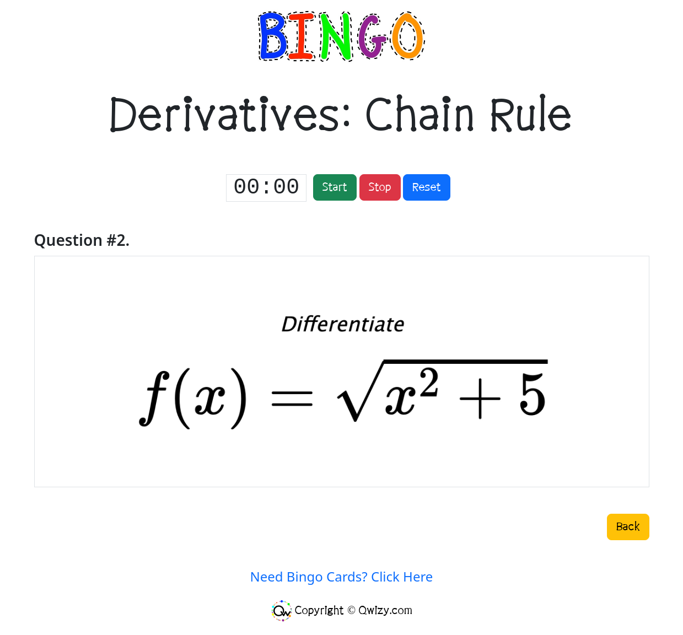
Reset (426, 187)
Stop (380, 187)
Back (628, 526)
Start (334, 187)
